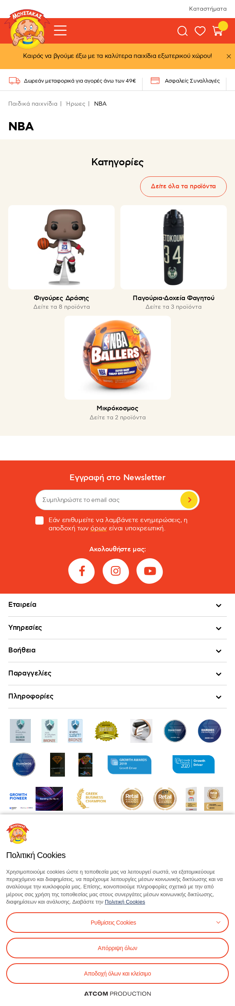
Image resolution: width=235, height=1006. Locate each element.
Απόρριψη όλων (117, 948)
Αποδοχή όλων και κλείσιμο (117, 973)
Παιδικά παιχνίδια (33, 103)
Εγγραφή (189, 500)
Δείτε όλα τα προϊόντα (183, 186)
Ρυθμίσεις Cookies (113, 922)
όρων (98, 528)
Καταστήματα (208, 8)
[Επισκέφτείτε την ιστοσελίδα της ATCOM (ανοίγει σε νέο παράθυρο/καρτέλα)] (117, 993)
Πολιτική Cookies (125, 902)
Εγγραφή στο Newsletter (117, 478)
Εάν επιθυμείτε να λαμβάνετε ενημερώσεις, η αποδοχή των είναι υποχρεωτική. (111, 524)
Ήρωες (75, 103)
